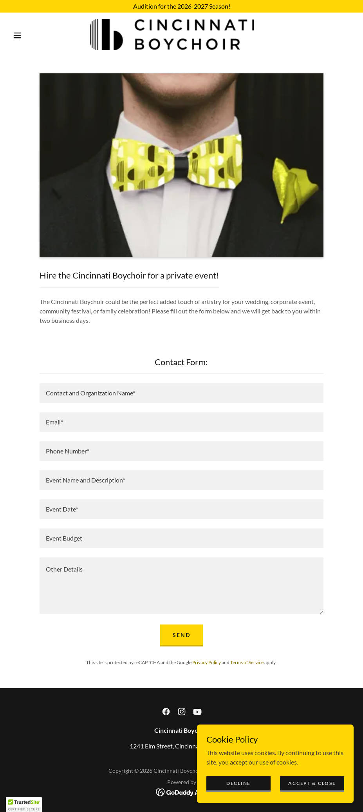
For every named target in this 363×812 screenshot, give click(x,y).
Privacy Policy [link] (206, 662)
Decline (238, 783)
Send (181, 635)
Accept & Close (312, 783)
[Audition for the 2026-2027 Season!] (181, 6)
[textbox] (181, 393)
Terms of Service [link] (247, 662)
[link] (172, 34)
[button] (17, 35)
